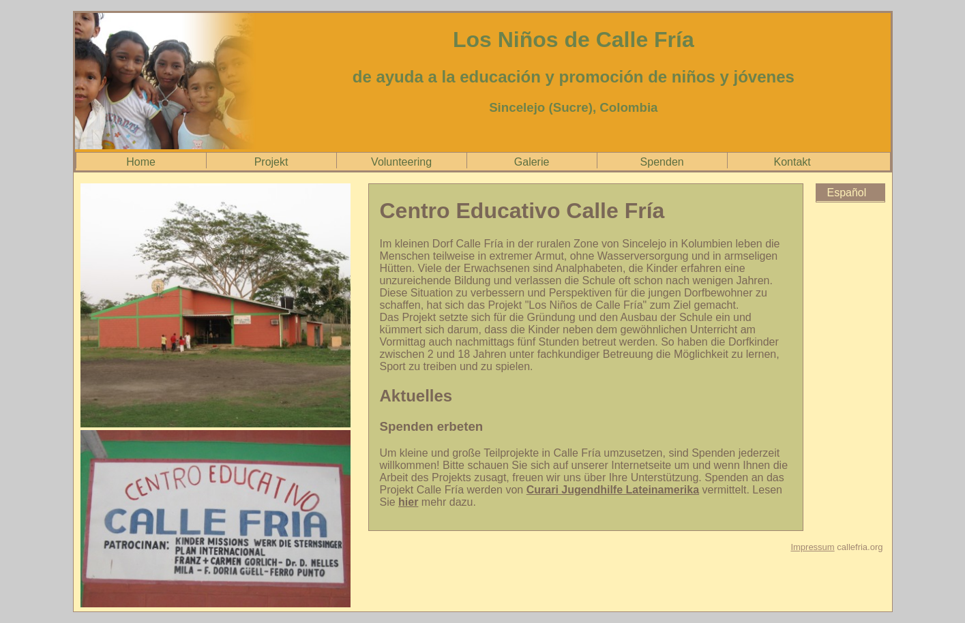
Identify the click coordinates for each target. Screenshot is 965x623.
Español (847, 192)
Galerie (532, 162)
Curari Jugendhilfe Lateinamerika (612, 490)
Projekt (271, 162)
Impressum (812, 547)
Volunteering (401, 162)
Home (140, 162)
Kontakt (792, 162)
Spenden (662, 162)
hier (408, 502)
